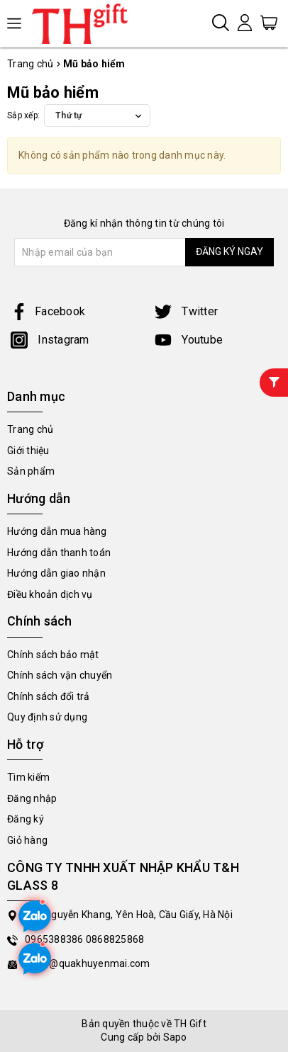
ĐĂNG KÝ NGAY (229, 251)
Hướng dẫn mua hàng (57, 531)
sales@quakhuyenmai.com (87, 963)
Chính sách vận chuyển (59, 675)
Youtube (189, 339)
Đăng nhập (32, 798)
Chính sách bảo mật (53, 654)
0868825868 (115, 939)
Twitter (186, 311)
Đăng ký (25, 819)
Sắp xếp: (23, 115)
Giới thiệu (28, 450)
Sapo (175, 1037)
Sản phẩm (31, 471)
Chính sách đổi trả (48, 696)
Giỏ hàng (27, 840)
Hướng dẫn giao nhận (56, 573)
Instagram (50, 339)
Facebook (48, 311)
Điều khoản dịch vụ (50, 594)
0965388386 (55, 939)
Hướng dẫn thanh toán (59, 552)
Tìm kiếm (28, 777)
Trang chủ (30, 429)
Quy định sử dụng (47, 717)
